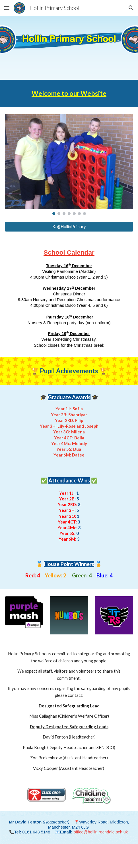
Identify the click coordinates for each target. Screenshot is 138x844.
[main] (69, 93)
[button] (7, 8)
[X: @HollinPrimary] (69, 226)
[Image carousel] (69, 164)
